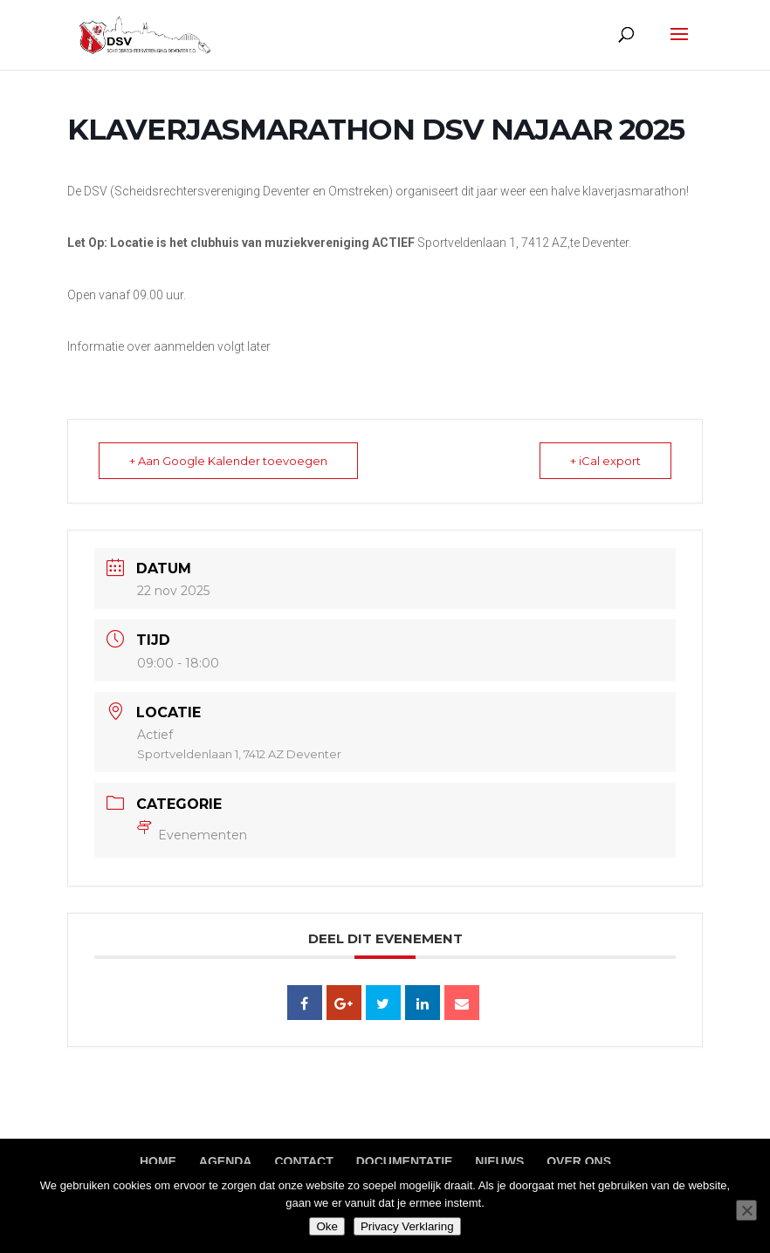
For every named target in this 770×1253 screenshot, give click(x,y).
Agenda (225, 1161)
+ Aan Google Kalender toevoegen (228, 461)
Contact (303, 1161)
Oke (326, 1226)
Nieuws (499, 1161)
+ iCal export (605, 461)
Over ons (579, 1161)
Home (158, 1161)
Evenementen (192, 835)
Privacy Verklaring (407, 1226)
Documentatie (404, 1161)
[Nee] (746, 1210)
